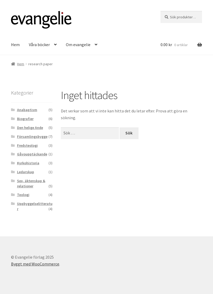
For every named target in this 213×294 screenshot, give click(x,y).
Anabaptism (27, 109)
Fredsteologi (27, 145)
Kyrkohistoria (28, 163)
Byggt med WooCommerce (35, 263)
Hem (15, 44)
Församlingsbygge (32, 136)
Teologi (23, 194)
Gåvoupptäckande (32, 154)
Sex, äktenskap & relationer (31, 183)
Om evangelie (78, 44)
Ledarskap (25, 172)
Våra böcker (39, 44)
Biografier (25, 118)
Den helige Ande (30, 127)
